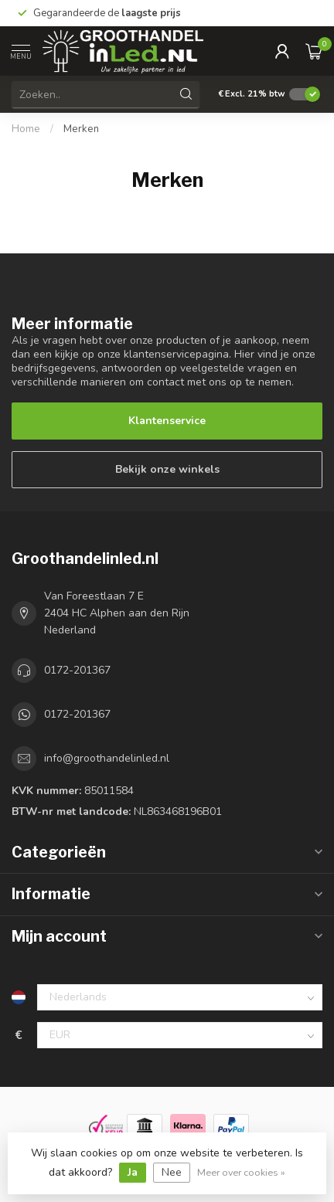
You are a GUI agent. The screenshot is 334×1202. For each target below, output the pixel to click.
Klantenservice (167, 420)
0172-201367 (77, 670)
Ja (133, 1172)
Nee (172, 1172)
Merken (81, 129)
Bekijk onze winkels (167, 469)
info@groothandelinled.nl (106, 758)
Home (26, 129)
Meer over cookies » (241, 1172)
